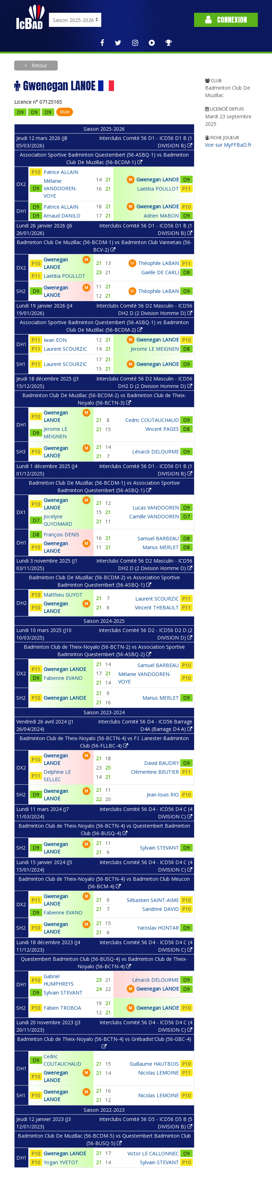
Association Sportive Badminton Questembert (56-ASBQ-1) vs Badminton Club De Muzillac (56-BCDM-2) (104, 326)
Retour (38, 65)
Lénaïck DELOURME (155, 451)
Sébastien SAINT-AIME (153, 900)
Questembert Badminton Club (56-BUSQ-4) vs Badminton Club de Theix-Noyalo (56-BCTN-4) (104, 963)
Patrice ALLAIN (61, 172)
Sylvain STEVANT (159, 847)
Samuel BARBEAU (158, 538)
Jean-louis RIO (163, 794)
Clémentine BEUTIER (155, 771)
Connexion (226, 19)
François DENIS (61, 534)
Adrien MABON (161, 215)
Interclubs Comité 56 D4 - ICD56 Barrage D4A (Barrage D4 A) (145, 725)
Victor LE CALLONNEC (153, 1153)
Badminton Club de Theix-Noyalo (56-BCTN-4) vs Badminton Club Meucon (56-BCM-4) (104, 882)
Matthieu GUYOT (63, 594)
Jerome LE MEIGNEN (155, 348)
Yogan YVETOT (61, 1162)
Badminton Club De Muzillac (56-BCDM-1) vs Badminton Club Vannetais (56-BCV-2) (104, 246)
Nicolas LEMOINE (158, 1072)
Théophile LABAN (158, 263)
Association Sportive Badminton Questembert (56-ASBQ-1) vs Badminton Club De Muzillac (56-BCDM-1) (104, 158)
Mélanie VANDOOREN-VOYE (60, 188)
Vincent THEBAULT (157, 607)
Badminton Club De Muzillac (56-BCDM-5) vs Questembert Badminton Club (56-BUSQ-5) (104, 1139)
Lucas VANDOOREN (155, 507)
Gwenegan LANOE (157, 179)
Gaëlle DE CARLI (160, 272)
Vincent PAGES (162, 429)
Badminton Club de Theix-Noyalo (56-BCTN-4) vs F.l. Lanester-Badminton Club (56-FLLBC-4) (104, 742)
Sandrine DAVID (160, 909)
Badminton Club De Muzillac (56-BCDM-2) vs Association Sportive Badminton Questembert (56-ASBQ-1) (104, 581)
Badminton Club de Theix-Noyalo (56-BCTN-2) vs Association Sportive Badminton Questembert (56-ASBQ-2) (104, 650)
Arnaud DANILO (62, 215)
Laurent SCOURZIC (65, 348)
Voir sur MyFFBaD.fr (228, 144)
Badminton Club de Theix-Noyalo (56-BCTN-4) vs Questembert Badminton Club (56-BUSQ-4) (104, 829)
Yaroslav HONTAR (158, 927)
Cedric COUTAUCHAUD (152, 420)
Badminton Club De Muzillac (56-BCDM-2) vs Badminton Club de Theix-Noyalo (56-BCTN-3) (104, 399)
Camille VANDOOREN (154, 516)
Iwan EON (55, 340)
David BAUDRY (161, 763)
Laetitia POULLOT (158, 188)
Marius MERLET (160, 547)
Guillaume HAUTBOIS (154, 1063)
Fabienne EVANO (63, 678)
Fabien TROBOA (62, 1007)
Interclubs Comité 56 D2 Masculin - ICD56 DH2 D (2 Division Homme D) (144, 309)
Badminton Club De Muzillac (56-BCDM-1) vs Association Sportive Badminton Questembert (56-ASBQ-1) (104, 486)
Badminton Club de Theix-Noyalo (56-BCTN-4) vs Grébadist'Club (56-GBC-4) (104, 1042)
